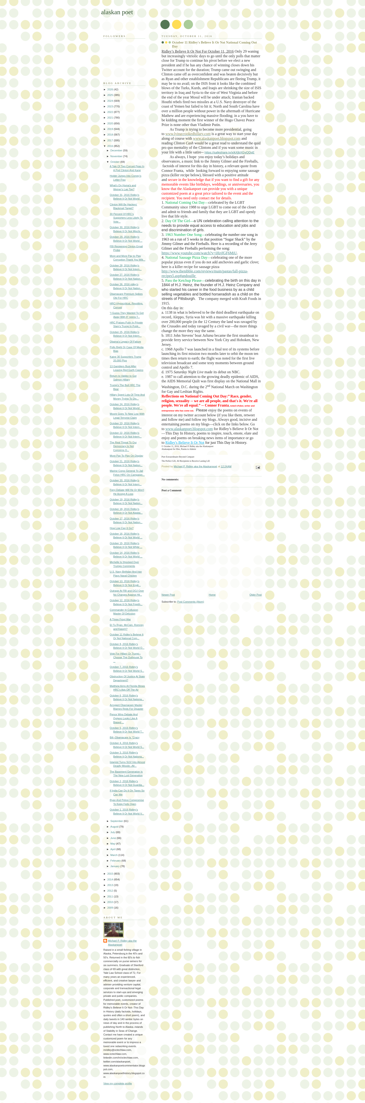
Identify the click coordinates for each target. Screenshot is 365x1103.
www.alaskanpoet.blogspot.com (189, 429)
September (117, 821)
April (113, 849)
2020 (110, 123)
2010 (110, 902)
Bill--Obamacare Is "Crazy (124, 737)
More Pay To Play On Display (126, 455)
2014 (110, 879)
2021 (110, 117)
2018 (110, 134)
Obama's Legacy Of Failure (125, 341)
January (115, 866)
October (115, 161)
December (116, 150)
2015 (110, 873)
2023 (110, 106)
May (113, 843)
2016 (110, 146)
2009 (110, 907)
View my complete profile (117, 1083)
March (114, 855)
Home (212, 594)
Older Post (256, 594)
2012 (110, 890)
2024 (110, 100)
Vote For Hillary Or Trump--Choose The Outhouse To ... (126, 657)
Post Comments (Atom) (190, 601)
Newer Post (168, 594)
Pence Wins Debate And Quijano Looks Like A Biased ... (124, 718)
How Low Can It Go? (122, 528)
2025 (110, 95)
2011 (110, 896)
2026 (110, 89)
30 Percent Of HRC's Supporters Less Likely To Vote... (126, 218)
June (113, 838)
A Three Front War (120, 619)
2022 (110, 112)
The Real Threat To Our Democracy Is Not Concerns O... (123, 446)
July (113, 832)
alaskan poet (117, 12)
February (115, 860)
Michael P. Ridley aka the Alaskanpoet (122, 942)
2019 (110, 129)
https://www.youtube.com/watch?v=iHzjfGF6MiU (199, 253)
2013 (110, 885)
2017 (110, 140)
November (116, 156)
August (114, 826)
